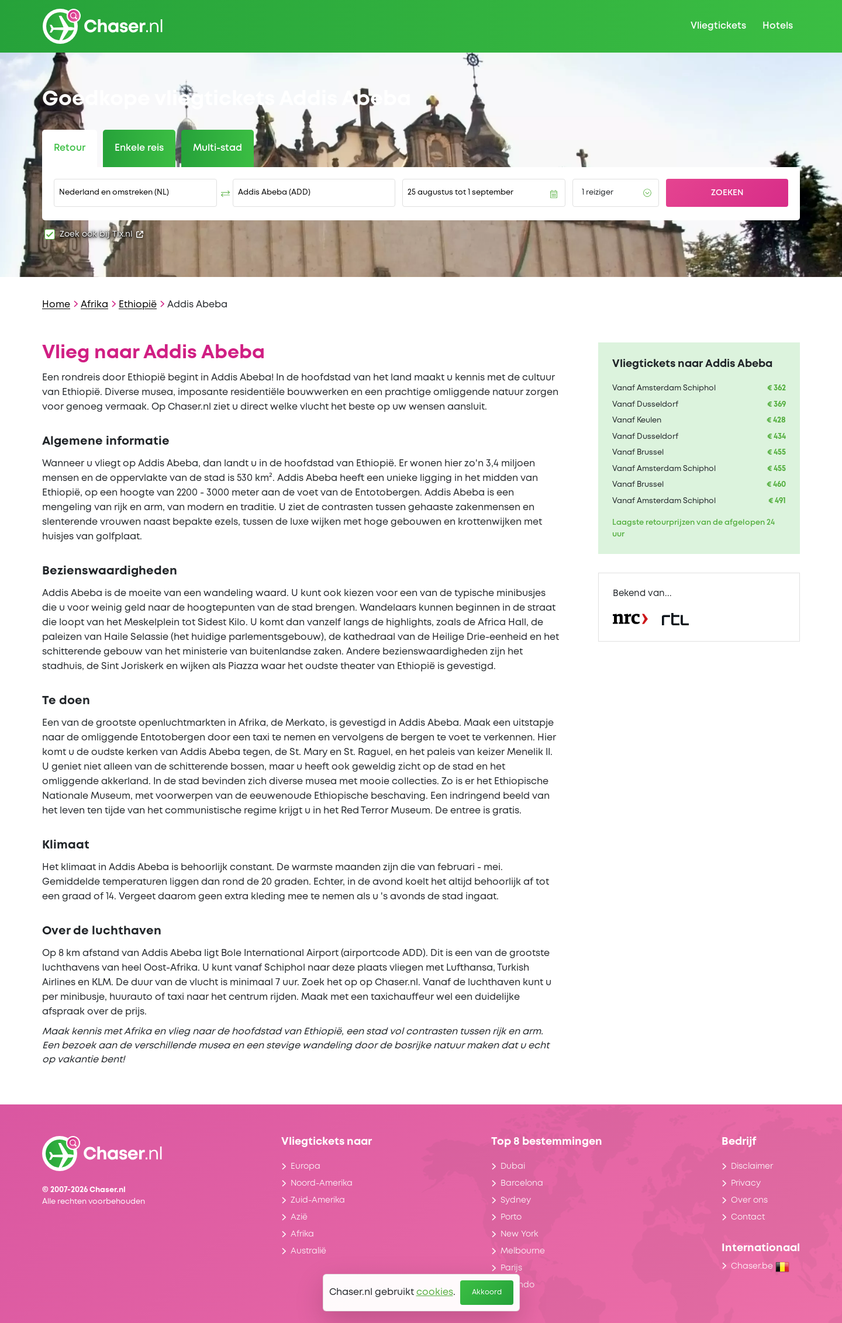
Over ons (749, 1200)
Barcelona (522, 1183)
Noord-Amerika (322, 1183)
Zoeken (727, 192)
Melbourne (523, 1251)
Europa (305, 1166)
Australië (308, 1251)
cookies (434, 1292)
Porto (511, 1217)
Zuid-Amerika (318, 1200)
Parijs (511, 1268)
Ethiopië (138, 304)
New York (519, 1234)
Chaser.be (760, 1266)
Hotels (777, 26)
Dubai (513, 1166)
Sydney (516, 1200)
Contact (748, 1217)
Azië (299, 1217)
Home (56, 304)
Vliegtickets (718, 26)
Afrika (94, 304)
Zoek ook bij (101, 234)
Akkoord (487, 1292)
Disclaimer (752, 1166)
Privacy (746, 1183)
